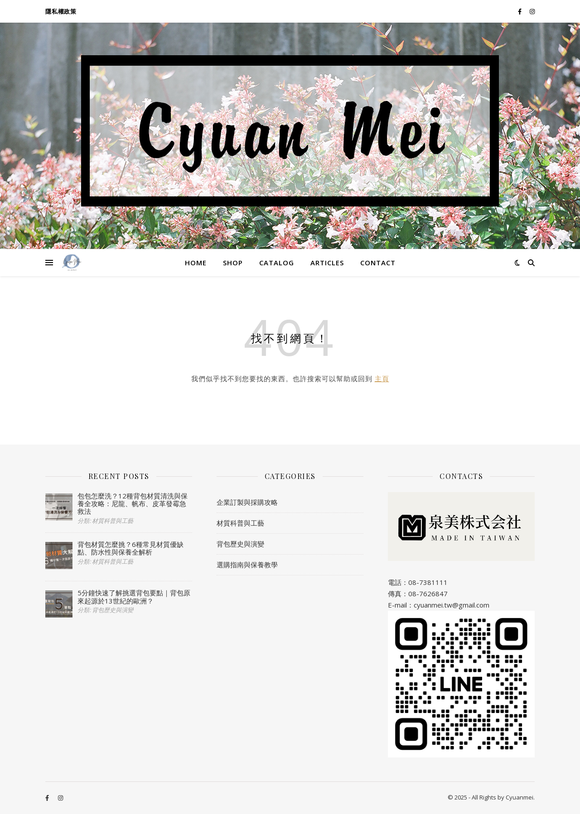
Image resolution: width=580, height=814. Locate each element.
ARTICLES (327, 262)
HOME (196, 262)
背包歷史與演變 (240, 543)
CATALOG (276, 262)
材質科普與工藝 (240, 522)
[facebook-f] (520, 11)
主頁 (382, 378)
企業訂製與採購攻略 (247, 502)
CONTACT (378, 262)
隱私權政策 (61, 11)
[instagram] (532, 11)
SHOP (233, 262)
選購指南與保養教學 (247, 564)
